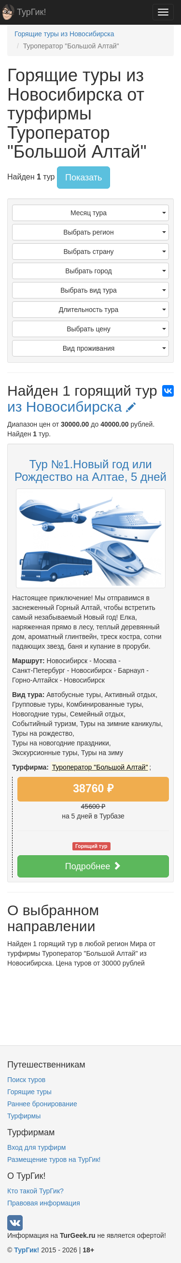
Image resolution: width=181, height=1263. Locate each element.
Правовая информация (43, 1203)
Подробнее (93, 866)
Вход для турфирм (36, 1147)
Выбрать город (115, 271)
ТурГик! (31, 12)
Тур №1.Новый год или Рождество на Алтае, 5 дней (90, 470)
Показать (83, 177)
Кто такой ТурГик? (35, 1191)
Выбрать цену (116, 329)
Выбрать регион (114, 232)
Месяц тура (118, 213)
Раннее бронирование (42, 1104)
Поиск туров (26, 1080)
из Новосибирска (71, 407)
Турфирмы (24, 1116)
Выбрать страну (115, 251)
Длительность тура (112, 309)
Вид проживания (114, 348)
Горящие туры (29, 1092)
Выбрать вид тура (113, 290)
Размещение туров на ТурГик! (53, 1159)
